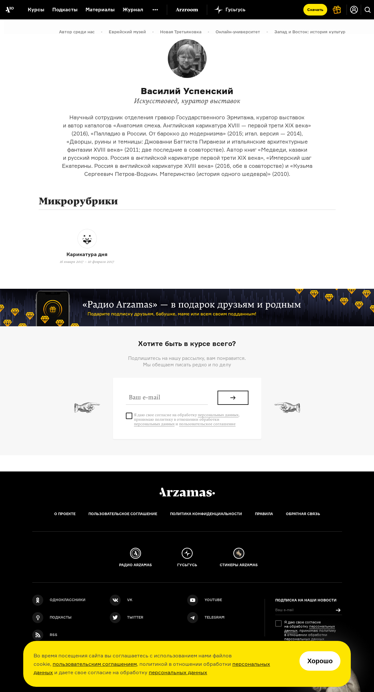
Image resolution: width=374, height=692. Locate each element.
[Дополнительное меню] (155, 9)
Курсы (36, 9)
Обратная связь (303, 514)
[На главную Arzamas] (9, 9)
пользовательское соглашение (207, 424)
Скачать (315, 9)
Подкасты (64, 9)
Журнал (133, 9)
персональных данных (178, 672)
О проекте (65, 514)
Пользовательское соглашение (122, 514)
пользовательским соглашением (95, 664)
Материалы (100, 9)
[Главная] (187, 492)
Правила (264, 514)
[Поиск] (367, 9)
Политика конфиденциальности (206, 514)
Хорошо (320, 661)
